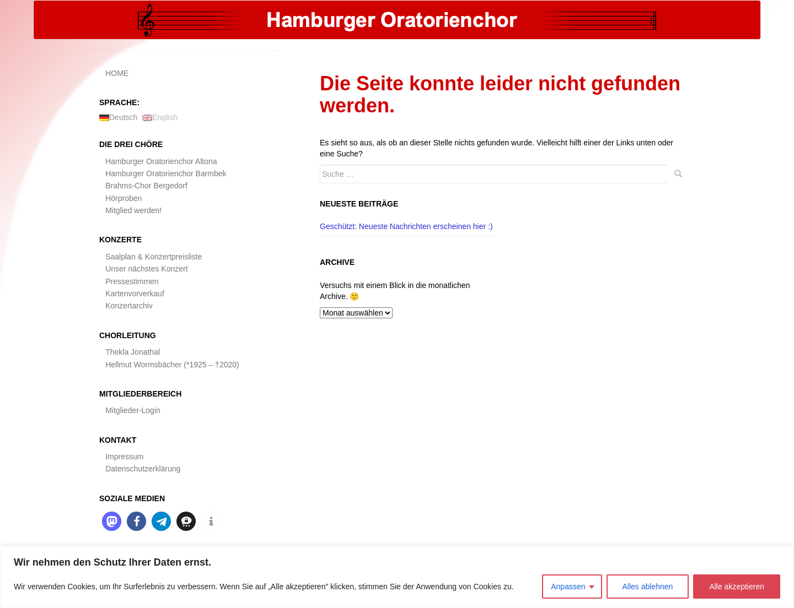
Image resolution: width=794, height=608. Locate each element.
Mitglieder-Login (132, 410)
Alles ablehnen (648, 586)
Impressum (124, 456)
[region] (397, 577)
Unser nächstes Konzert (146, 268)
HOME (116, 73)
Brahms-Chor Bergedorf (146, 185)
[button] (111, 521)
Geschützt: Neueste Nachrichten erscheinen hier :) (406, 226)
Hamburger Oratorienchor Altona (161, 161)
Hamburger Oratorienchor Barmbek (165, 173)
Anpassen (568, 586)
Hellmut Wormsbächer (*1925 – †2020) (172, 364)
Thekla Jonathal (132, 352)
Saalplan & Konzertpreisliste (153, 256)
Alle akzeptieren (736, 586)
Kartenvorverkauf (134, 293)
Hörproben (123, 198)
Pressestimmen (131, 281)
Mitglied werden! (133, 210)
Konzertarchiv (129, 305)
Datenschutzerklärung (142, 468)
